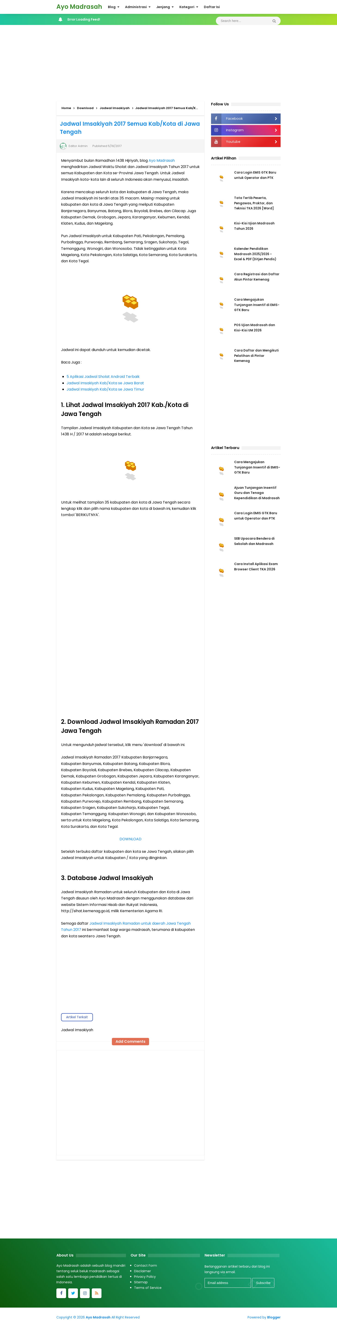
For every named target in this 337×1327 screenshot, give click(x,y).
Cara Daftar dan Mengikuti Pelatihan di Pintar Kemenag (253, 356)
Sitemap (141, 1282)
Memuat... (130, 616)
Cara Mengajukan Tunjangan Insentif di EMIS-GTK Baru (252, 305)
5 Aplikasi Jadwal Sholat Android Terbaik (103, 376)
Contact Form (145, 1265)
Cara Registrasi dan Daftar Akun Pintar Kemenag (251, 280)
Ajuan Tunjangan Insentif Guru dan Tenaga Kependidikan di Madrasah (257, 494)
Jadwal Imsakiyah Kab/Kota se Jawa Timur (105, 389)
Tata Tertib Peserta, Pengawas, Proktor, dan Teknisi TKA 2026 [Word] (255, 203)
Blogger (274, 1317)
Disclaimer (142, 1271)
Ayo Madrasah (162, 160)
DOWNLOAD (130, 839)
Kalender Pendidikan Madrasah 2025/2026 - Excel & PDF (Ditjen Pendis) (256, 254)
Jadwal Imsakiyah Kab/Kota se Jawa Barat (105, 383)
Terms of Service (148, 1287)
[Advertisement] (168, 62)
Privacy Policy (145, 1276)
